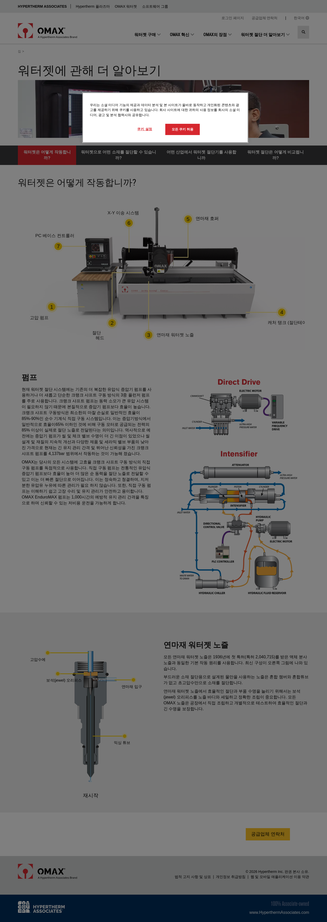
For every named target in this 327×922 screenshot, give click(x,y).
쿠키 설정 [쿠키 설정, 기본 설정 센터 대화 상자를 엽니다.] (144, 129)
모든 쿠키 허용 (182, 129)
